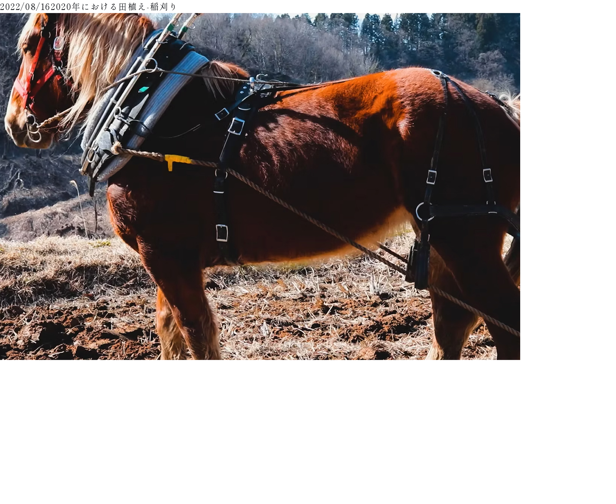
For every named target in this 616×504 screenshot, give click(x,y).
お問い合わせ (395, 464)
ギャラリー (393, 412)
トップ (387, 399)
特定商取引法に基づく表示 (465, 425)
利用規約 (390, 438)
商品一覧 (390, 425)
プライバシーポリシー (406, 451)
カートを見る (450, 438)
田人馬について (452, 412)
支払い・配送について (460, 399)
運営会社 (444, 451)
